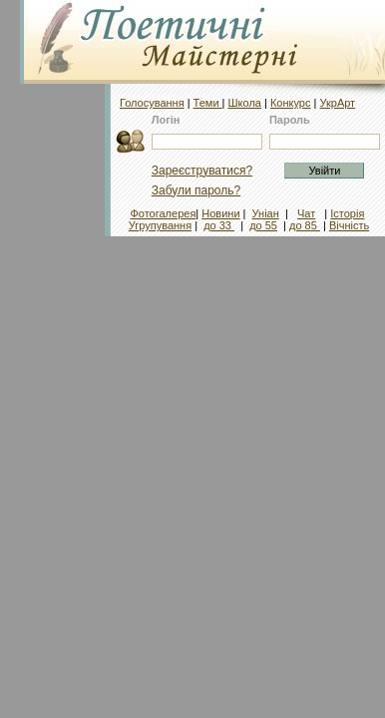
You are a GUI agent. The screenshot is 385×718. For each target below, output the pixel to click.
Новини (220, 213)
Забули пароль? (196, 190)
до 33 (218, 225)
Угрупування (160, 225)
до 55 (263, 225)
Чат (306, 213)
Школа (244, 103)
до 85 (304, 225)
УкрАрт (337, 103)
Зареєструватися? (202, 171)
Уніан (265, 213)
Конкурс (290, 103)
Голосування (152, 103)
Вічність (349, 225)
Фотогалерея (162, 213)
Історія (347, 213)
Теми (207, 103)
